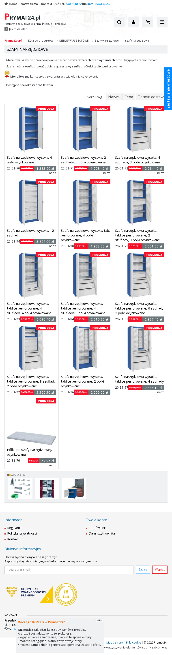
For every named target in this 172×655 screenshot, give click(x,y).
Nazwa (114, 96)
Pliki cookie (133, 642)
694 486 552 (102, 4)
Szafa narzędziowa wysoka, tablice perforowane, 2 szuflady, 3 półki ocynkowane (137, 235)
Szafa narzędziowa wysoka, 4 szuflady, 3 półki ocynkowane (137, 159)
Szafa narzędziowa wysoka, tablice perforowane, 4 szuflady (139, 378)
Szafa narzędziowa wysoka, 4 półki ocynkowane (29, 159)
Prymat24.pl (13, 40)
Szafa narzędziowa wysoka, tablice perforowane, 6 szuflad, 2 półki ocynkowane (139, 308)
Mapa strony (115, 642)
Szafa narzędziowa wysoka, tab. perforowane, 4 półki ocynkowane (85, 235)
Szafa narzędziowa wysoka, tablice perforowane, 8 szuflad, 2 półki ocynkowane (31, 381)
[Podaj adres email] (68, 570)
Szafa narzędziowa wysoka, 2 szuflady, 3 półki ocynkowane (83, 159)
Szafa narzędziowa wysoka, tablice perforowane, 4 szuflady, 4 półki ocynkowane (29, 308)
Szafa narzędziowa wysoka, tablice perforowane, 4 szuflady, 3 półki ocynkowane (83, 308)
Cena (129, 96)
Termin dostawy (151, 96)
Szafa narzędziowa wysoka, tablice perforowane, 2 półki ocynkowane (82, 381)
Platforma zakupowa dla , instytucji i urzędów (35, 23)
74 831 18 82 (73, 4)
